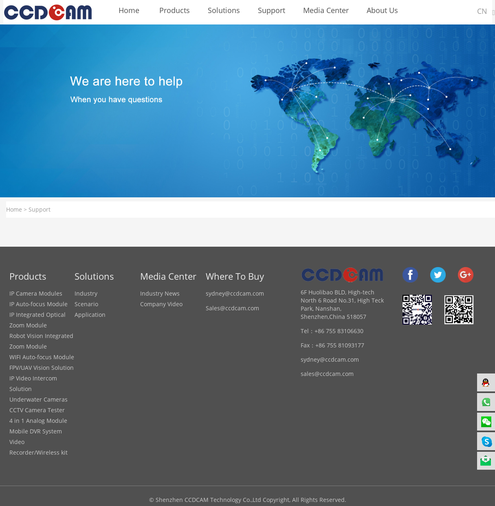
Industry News (160, 293)
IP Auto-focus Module (38, 304)
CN (482, 11)
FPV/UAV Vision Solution (41, 367)
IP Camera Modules (35, 293)
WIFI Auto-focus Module (41, 357)
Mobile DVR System (35, 431)
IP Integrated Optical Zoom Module (37, 320)
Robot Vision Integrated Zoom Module (41, 341)
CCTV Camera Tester (37, 410)
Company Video (161, 304)
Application (90, 314)
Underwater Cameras (38, 399)
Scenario (86, 304)
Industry (86, 293)
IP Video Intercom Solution (33, 383)
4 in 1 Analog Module (38, 420)
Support (40, 209)
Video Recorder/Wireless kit (38, 447)
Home (14, 209)
